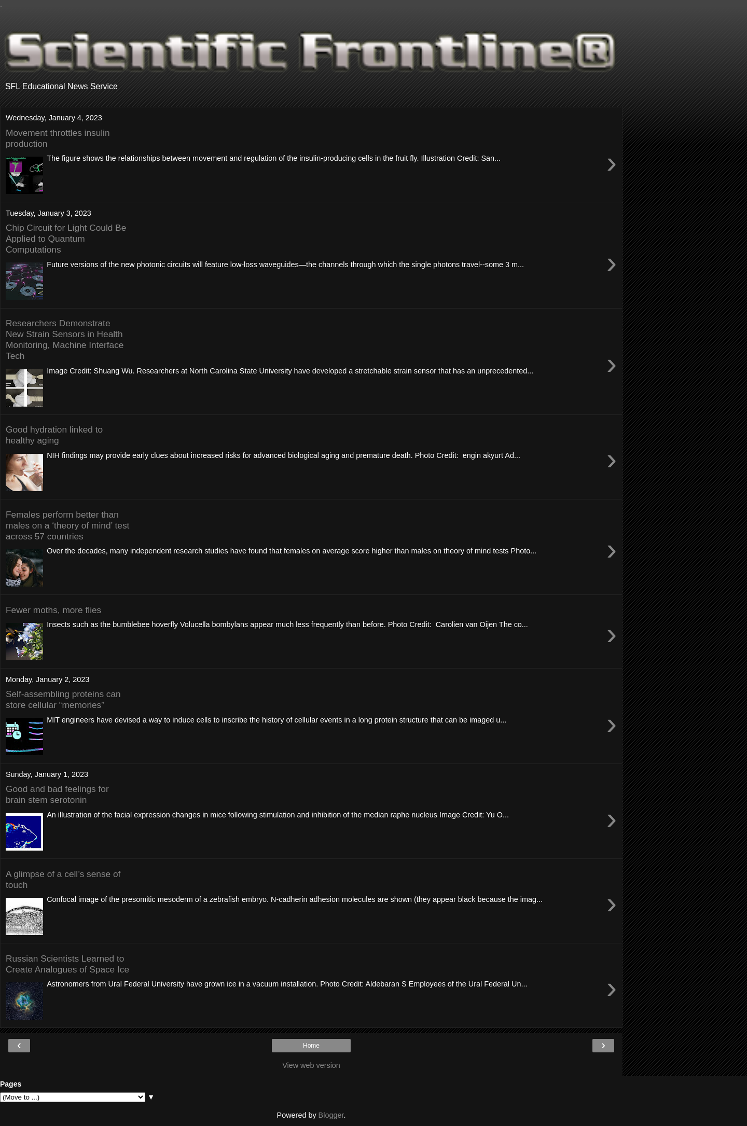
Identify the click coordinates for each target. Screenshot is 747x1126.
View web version (311, 1065)
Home (311, 1045)
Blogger (331, 1115)
